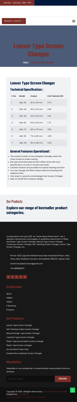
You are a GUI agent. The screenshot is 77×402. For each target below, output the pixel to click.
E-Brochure (11, 306)
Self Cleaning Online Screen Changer (22, 329)
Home (25, 63)
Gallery (9, 298)
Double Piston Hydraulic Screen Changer (24, 353)
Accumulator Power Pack (17, 349)
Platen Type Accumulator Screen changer (25, 341)
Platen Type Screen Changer (19, 345)
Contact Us (41, 397)
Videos (9, 302)
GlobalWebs (23, 394)
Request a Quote (13, 21)
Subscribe (62, 379)
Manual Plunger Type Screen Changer (23, 333)
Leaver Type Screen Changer (19, 325)
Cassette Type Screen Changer (20, 337)
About (9, 294)
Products (10, 310)
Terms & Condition (14, 397)
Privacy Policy (29, 397)
